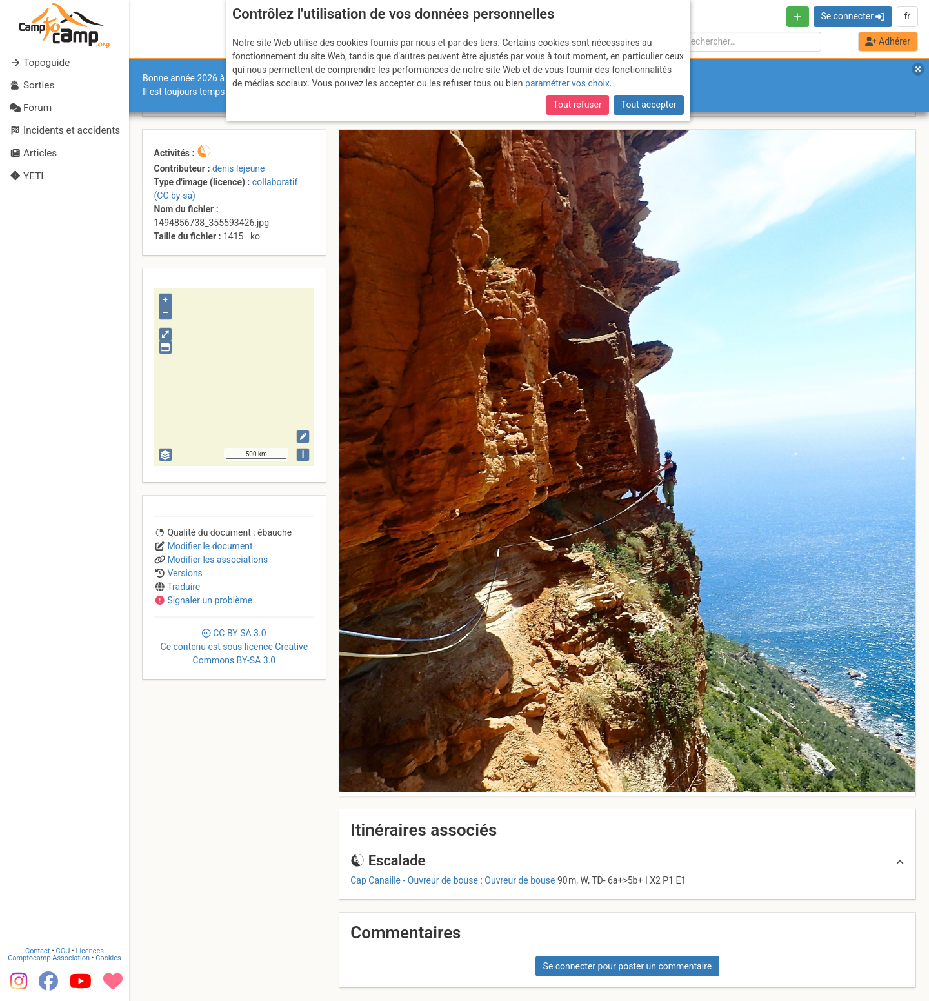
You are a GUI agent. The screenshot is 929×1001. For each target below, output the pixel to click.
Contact (37, 951)
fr (907, 16)
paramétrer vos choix (567, 83)
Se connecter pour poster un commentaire (627, 966)
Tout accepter (649, 104)
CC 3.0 (234, 646)
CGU (63, 951)
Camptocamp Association (49, 958)
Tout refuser (577, 104)
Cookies (108, 958)
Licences (90, 951)
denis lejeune (238, 168)
